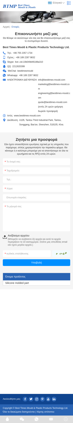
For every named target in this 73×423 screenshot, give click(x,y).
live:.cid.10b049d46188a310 (29, 62)
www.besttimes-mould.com (27, 115)
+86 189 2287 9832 (28, 75)
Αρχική (6, 27)
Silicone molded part (17, 282)
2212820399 (18, 66)
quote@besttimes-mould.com (52, 102)
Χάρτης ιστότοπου (45, 412)
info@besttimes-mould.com (51, 80)
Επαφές (15, 27)
